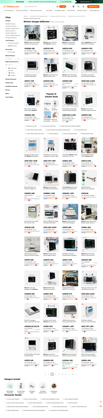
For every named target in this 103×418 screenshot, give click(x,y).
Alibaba (26, 16)
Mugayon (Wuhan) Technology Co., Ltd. (89, 118)
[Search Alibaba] (40, 6)
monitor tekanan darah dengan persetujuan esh (57, 130)
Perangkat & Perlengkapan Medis (39, 16)
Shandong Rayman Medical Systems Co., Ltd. (32, 52)
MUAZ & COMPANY (67, 120)
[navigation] (13, 195)
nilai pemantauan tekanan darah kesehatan (17, 406)
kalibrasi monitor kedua (86, 133)
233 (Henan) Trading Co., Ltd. (70, 164)
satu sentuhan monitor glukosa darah (58, 410)
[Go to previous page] (45, 374)
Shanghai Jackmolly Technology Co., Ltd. (32, 231)
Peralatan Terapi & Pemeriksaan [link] (32, 18)
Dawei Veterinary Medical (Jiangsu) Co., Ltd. (70, 197)
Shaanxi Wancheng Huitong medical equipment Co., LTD (32, 84)
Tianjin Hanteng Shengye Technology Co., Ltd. (89, 84)
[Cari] (62, 6)
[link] (101, 401)
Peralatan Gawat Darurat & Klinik (76, 16)
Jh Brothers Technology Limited (51, 197)
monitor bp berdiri (72, 403)
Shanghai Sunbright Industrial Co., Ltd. (70, 52)
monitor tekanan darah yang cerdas (34, 133)
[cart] (78, 6)
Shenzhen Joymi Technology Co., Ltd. (70, 86)
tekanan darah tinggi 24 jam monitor (50, 399)
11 (72, 374)
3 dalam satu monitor (31, 126)
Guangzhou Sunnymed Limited (51, 52)
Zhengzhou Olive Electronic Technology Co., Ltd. (51, 84)
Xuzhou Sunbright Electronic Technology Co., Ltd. (70, 231)
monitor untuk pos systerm (29, 399)
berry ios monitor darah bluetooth (15, 403)
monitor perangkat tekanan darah (54, 403)
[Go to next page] (76, 374)
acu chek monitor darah (80, 130)
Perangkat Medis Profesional (57, 16)
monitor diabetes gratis (12, 410)
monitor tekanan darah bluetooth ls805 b (69, 126)
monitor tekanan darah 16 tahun (33, 130)
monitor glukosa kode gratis (70, 399)
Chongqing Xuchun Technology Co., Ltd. (89, 197)
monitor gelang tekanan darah (40, 406)
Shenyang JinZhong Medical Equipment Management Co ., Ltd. (32, 198)
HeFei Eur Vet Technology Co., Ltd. (89, 52)
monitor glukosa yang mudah (59, 406)
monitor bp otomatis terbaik (48, 126)
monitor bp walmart (52, 133)
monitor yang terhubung (12, 399)
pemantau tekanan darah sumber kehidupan (33, 410)
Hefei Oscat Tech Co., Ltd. (88, 164)
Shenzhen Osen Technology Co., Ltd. (32, 118)
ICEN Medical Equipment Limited (51, 231)
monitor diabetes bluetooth (34, 403)
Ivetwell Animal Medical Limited (51, 164)
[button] (57, 6)
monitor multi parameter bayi (78, 406)
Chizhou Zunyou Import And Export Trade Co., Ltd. (32, 164)
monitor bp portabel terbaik (69, 133)
